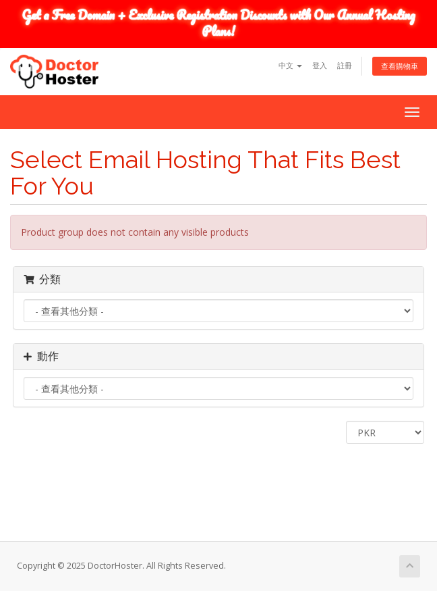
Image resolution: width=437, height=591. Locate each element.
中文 (290, 65)
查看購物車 (399, 66)
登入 (319, 65)
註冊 (344, 65)
